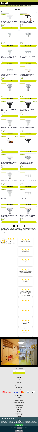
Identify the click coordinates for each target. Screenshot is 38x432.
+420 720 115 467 (21, 0)
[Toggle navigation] (35, 3)
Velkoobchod (19, 397)
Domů (2, 7)
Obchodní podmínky (19, 385)
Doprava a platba (19, 380)
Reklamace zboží (19, 384)
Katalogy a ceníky (19, 414)
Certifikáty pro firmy (19, 403)
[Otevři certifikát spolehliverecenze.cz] (10, 239)
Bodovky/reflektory (11, 7)
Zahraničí (19, 411)
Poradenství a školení (19, 400)
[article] (25, 241)
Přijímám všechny (19, 425)
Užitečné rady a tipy (19, 413)
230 (8, 243)
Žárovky (5, 7)
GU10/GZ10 (18, 7)
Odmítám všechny (19, 430)
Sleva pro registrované (19, 379)
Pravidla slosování (19, 407)
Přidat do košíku (10, 45)
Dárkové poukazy (19, 387)
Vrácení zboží (19, 382)
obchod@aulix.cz (33, 0)
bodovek (7, 228)
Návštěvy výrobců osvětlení (19, 402)
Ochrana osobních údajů (19, 405)
